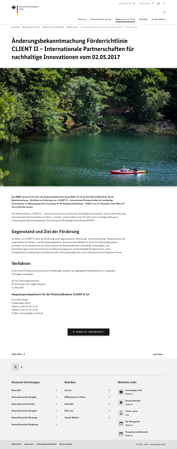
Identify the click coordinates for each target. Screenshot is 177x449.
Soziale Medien (158, 19)
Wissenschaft (73, 27)
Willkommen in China (125, 19)
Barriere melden (66, 444)
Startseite (16, 27)
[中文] (164, 3)
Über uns (82, 19)
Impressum (29, 444)
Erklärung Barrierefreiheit (46, 444)
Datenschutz (16, 444)
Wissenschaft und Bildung (54, 27)
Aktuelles (143, 19)
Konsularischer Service (101, 19)
